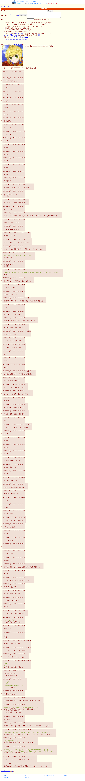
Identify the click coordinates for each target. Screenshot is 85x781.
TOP (5, 775)
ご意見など (26, 777)
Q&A (25, 775)
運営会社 (6, 777)
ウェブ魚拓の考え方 (48, 775)
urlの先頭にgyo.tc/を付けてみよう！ (26, 1)
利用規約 (65, 775)
